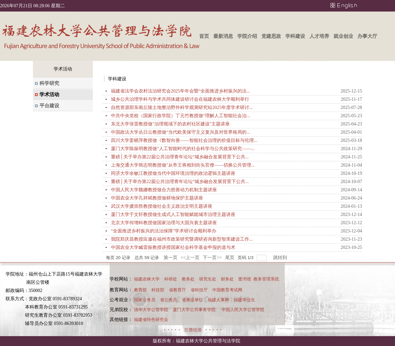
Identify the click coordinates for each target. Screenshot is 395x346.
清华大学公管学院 (151, 309)
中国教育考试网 (227, 289)
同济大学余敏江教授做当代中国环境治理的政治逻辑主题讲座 (173, 173)
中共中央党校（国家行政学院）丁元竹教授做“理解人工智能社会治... (180, 115)
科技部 (157, 289)
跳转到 (280, 257)
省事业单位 (192, 299)
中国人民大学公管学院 (242, 309)
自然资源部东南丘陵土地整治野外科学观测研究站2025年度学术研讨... (182, 107)
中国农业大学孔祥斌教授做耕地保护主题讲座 (157, 198)
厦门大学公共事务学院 (194, 309)
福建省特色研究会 (151, 319)
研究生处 (207, 279)
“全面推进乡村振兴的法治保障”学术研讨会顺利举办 (163, 230)
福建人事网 (218, 299)
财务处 (227, 279)
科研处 (170, 279)
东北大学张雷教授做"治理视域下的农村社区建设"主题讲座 (170, 123)
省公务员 (168, 299)
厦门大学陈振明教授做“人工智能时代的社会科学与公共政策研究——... (183, 148)
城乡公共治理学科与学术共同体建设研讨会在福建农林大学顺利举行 (180, 99)
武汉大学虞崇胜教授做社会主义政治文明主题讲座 (161, 206)
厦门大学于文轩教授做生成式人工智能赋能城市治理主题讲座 (173, 214)
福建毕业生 (244, 299)
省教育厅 (177, 289)
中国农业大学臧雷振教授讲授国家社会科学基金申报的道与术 (173, 247)
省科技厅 (199, 289)
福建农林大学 (147, 279)
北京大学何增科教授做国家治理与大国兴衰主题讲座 (164, 222)
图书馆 (244, 279)
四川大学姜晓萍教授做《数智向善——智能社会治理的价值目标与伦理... (184, 140)
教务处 (188, 279)
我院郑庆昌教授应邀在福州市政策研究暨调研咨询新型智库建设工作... (182, 239)
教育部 (140, 289)
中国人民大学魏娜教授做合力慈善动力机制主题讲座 (164, 189)
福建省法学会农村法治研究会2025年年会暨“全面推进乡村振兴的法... (180, 91)
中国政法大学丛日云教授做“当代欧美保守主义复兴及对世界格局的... (180, 132)
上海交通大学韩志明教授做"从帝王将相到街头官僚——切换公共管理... (182, 165)
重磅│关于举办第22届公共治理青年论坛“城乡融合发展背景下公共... (180, 156)
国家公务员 (144, 299)
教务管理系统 (266, 279)
